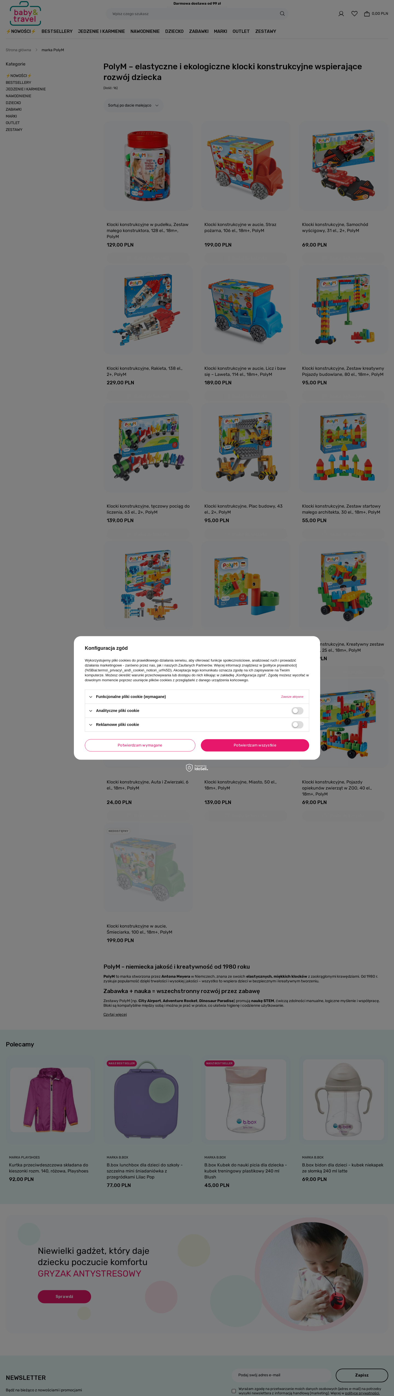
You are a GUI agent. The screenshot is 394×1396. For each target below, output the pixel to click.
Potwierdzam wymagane (140, 745)
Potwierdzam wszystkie (255, 745)
